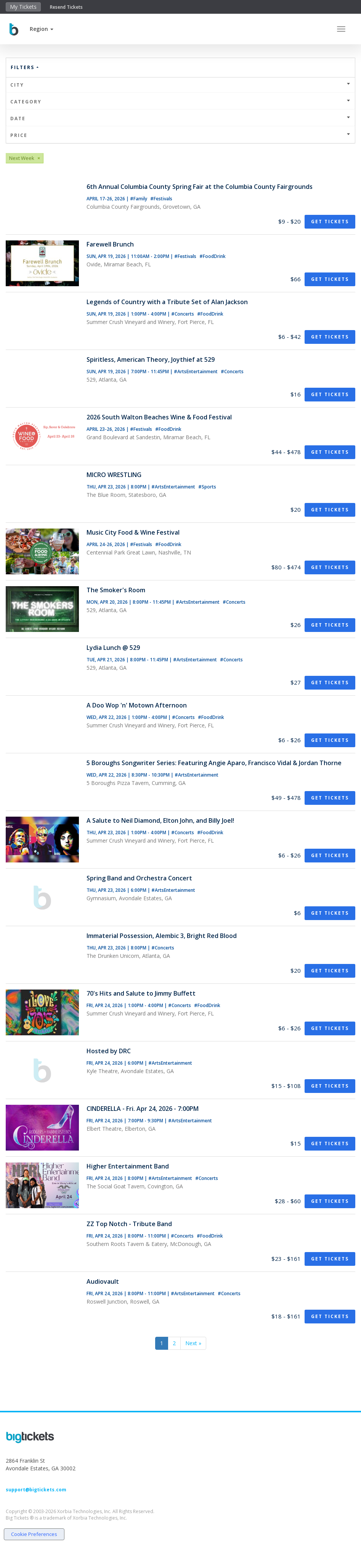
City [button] (180, 85)
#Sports (207, 487)
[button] (41, 28)
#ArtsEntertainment (196, 371)
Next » (193, 1343)
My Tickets (23, 6)
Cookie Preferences (34, 1534)
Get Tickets (330, 221)
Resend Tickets (66, 7)
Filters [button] (25, 67)
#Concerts (183, 314)
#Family (139, 198)
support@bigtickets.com (36, 1489)
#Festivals (161, 198)
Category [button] (180, 101)
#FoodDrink (212, 256)
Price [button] (180, 135)
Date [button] (180, 118)
